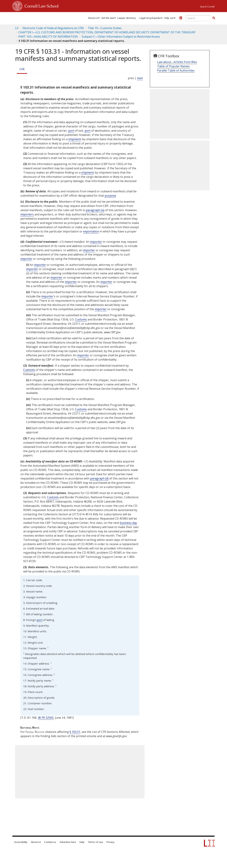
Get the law (107, 18)
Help (81, 842)
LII (16, 28)
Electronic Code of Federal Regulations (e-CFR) (53, 28)
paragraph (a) (95, 210)
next (140, 78)
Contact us (50, 842)
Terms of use (95, 842)
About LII (93, 18)
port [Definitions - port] (71, 131)
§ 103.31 (75, 732)
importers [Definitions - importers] (27, 214)
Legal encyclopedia (150, 18)
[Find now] (213, 18)
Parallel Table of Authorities (176, 70)
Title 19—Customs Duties (105, 28)
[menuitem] (92, 18)
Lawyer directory (126, 18)
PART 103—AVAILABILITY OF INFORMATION (48, 37)
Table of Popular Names (173, 66)
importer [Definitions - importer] (96, 242)
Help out (169, 18)
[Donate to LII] (180, 17)
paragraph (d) (99, 478)
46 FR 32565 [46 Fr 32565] (46, 718)
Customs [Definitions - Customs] (81, 319)
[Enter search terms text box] (198, 18)
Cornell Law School (40, 5)
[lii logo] (26, 18)
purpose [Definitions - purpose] (110, 196)
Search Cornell (207, 6)
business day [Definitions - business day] (128, 523)
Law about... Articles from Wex (177, 62)
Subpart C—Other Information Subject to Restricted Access (121, 37)
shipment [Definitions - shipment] (74, 139)
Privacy (110, 842)
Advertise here (68, 842)
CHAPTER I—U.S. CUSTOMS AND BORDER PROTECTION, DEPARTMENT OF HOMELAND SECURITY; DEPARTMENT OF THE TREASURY (106, 32)
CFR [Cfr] (22, 69)
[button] (213, 18)
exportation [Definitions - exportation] (91, 231)
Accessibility (20, 842)
